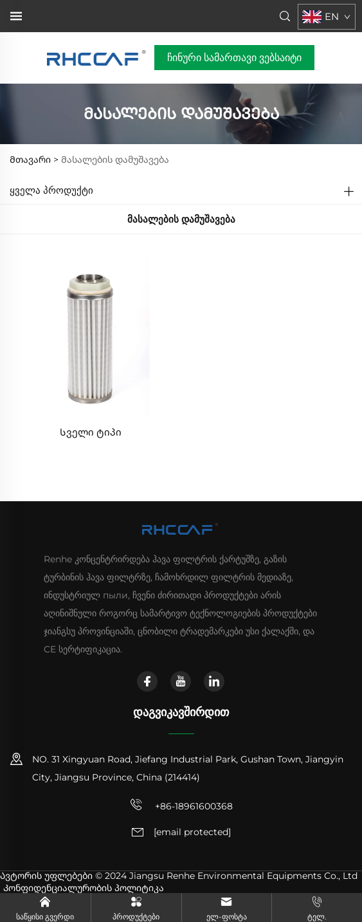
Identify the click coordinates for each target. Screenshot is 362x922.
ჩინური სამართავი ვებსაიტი (234, 57)
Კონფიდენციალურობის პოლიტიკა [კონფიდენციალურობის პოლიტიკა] (83, 888)
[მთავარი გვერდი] (97, 57)
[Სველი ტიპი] (91, 333)
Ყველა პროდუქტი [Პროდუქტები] (51, 190)
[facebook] (147, 681)
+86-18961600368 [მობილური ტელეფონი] (181, 805)
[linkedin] (214, 681)
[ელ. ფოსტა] (192, 832)
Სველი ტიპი (91, 432)
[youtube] (180, 681)
